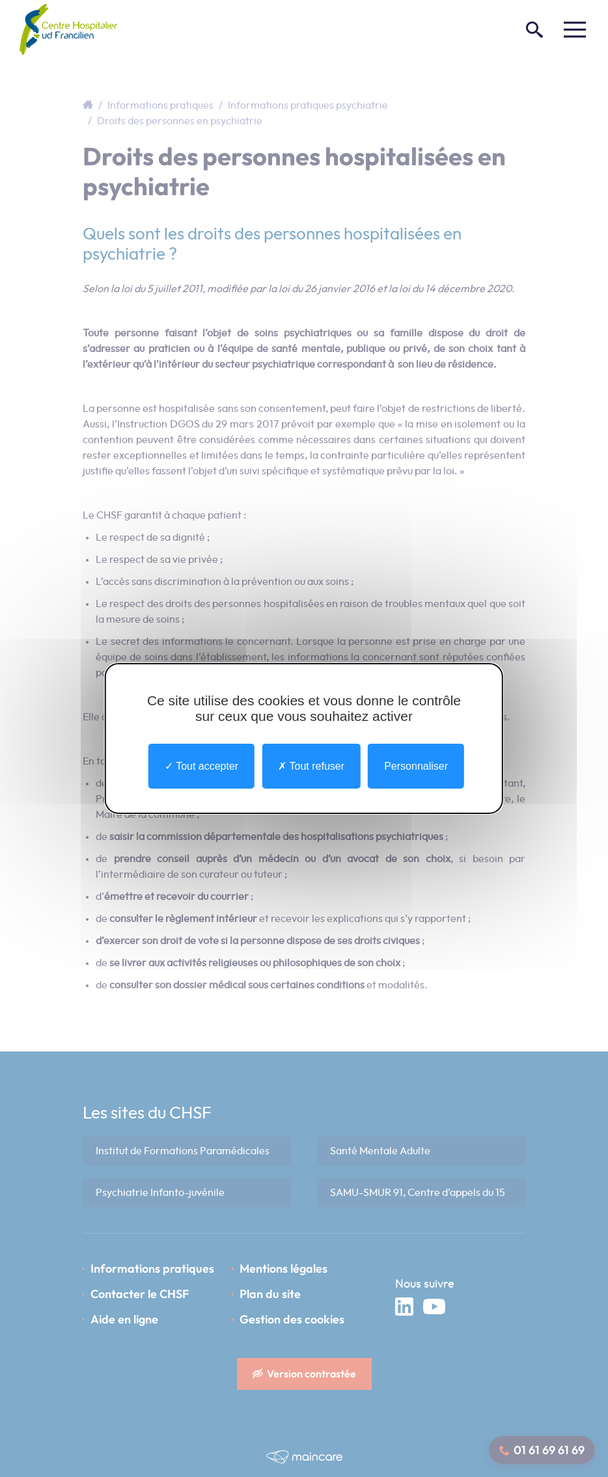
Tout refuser (311, 766)
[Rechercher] (534, 29)
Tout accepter (201, 766)
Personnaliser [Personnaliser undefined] (416, 766)
